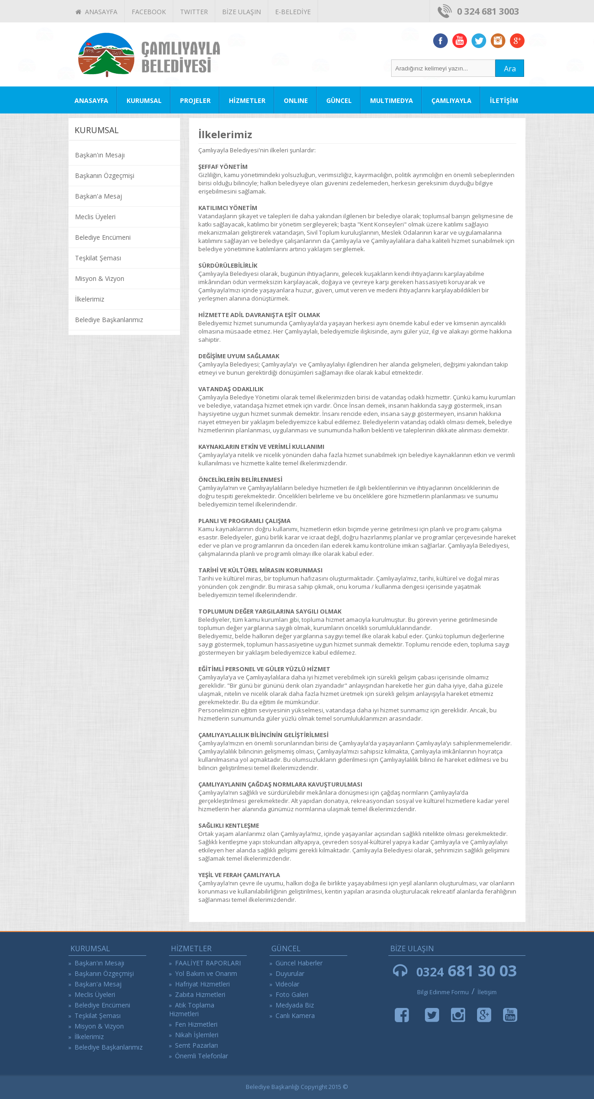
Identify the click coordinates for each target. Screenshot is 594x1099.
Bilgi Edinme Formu (443, 992)
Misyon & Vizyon (99, 278)
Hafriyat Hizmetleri (202, 984)
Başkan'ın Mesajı (100, 155)
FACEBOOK (149, 11)
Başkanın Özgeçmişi (104, 175)
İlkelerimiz (89, 299)
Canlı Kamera (295, 1015)
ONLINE (296, 100)
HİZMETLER (247, 100)
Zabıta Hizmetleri (200, 994)
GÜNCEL (339, 100)
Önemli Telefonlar (201, 1055)
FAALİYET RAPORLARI (208, 963)
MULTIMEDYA (391, 100)
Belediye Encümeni (103, 237)
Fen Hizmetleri (196, 1024)
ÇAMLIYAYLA (451, 100)
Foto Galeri (292, 994)
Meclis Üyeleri (95, 216)
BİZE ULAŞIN (241, 11)
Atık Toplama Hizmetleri (191, 1009)
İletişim (487, 992)
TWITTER (194, 11)
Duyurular (290, 973)
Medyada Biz (295, 1005)
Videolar (287, 984)
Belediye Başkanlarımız (109, 319)
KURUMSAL (144, 100)
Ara (510, 69)
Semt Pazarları (196, 1045)
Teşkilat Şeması (98, 257)
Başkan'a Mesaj (98, 196)
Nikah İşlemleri (196, 1034)
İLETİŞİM (504, 100)
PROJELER (195, 100)
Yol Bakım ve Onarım (206, 973)
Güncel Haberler (299, 963)
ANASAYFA (96, 11)
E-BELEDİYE (293, 11)
